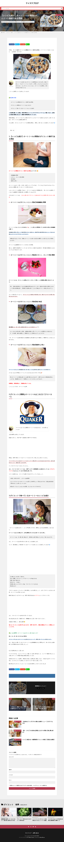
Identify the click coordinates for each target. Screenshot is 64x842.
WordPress (42, 837)
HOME (3, 32)
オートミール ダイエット (28, 21)
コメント (11, 756)
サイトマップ (28, 833)
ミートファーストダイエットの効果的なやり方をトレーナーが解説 (39, 819)
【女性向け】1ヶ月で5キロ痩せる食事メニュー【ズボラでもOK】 (37, 722)
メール (11, 774)
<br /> (12, 447)
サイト (10, 780)
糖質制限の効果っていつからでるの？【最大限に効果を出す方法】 (8, 819)
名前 (10, 769)
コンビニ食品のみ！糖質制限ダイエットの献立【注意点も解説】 (38, 739)
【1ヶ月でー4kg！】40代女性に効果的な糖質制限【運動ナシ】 (55, 819)
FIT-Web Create (30, 837)
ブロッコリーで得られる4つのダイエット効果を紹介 (24, 819)
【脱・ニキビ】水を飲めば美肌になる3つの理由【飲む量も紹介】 (37, 731)
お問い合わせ (36, 833)
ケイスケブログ (36, 835)
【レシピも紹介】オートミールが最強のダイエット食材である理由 (25, 32)
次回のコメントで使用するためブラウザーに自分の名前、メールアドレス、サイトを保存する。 (29, 785)
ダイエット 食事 (19, 21)
